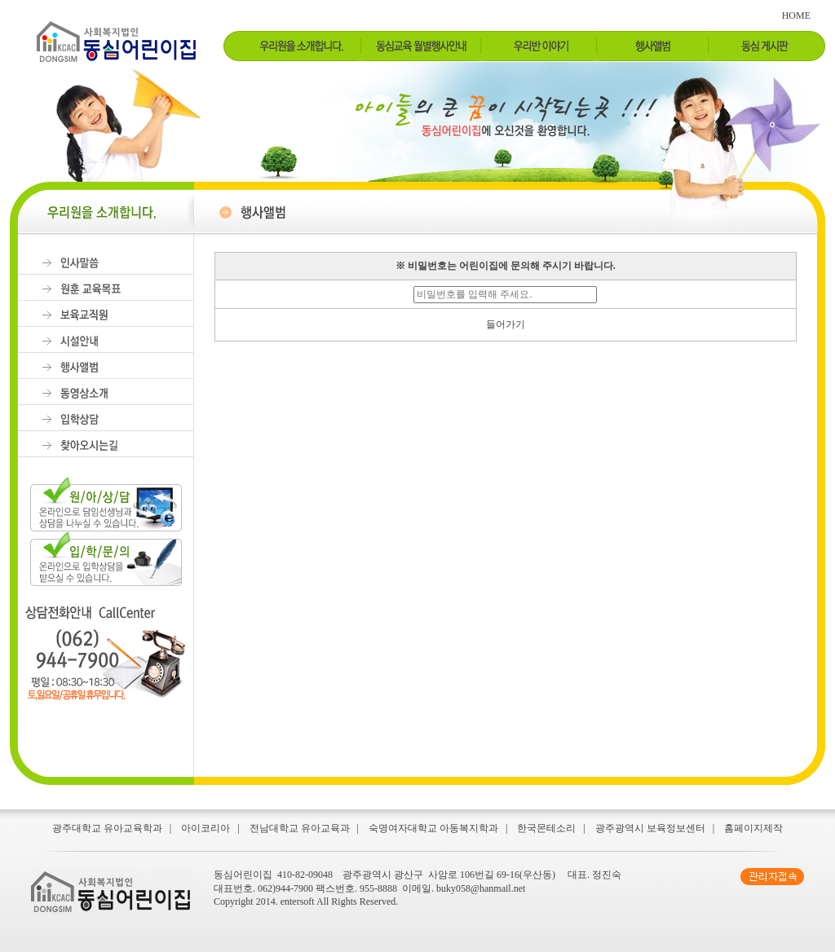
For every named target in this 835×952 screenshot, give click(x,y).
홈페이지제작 (753, 828)
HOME (796, 15)
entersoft (298, 901)
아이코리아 (205, 828)
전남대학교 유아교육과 (300, 828)
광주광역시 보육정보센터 (650, 828)
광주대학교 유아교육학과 (107, 828)
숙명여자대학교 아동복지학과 (433, 828)
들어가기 (505, 324)
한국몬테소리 (546, 828)
